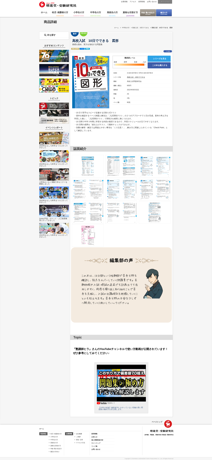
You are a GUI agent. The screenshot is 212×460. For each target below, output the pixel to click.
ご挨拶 (78, 437)
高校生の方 (112, 12)
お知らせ (94, 437)
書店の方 (163, 13)
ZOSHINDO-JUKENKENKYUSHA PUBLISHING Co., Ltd (146, 458)
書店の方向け (54, 451)
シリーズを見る (159, 59)
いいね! (168, 51)
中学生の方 (95, 12)
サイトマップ (95, 443)
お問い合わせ (152, 2)
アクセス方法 (80, 442)
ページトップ (157, 422)
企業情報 (124, 2)
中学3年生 (83, 33)
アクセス (133, 2)
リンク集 (94, 446)
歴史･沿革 (79, 440)
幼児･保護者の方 (60, 12)
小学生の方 (78, 12)
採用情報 (141, 2)
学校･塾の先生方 (148, 13)
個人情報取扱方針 (97, 440)
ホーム (44, 12)
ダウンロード (165, 2)
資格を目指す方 (130, 12)
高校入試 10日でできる (140, 27)
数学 (75, 34)
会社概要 (79, 434)
